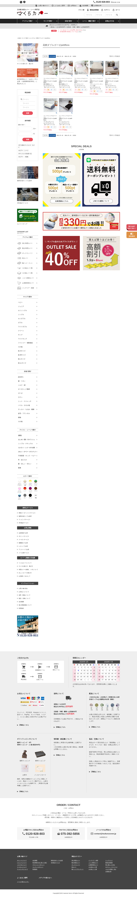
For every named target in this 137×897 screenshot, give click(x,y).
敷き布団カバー (76, 862)
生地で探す (68, 21)
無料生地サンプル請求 (25, 516)
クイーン (21, 330)
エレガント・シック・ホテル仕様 (26, 447)
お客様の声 (108, 871)
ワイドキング (22, 339)
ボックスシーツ (76, 864)
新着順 (74, 56)
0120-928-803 (103, 2)
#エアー (21, 156)
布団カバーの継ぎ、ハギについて (28, 569)
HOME (19, 38)
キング (20, 334)
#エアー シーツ (23, 150)
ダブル (20, 322)
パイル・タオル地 (24, 405)
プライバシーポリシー (38, 864)
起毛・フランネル (24, 413)
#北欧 (26, 156)
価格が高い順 (68, 56)
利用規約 (21, 608)
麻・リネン (21, 381)
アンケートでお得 (24, 549)
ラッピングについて (22, 869)
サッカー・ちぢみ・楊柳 (26, 409)
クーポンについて (22, 867)
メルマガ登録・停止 (110, 869)
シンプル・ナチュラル (25, 443)
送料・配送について (24, 595)
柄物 (19, 417)
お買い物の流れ (23, 588)
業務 (19, 468)
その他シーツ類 (93, 869)
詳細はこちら (23, 725)
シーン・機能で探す (89, 21)
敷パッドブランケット (78, 869)
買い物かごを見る (110, 864)
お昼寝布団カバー (93, 864)
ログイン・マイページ (111, 867)
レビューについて (22, 862)
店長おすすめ (109, 21)
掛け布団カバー (76, 860)
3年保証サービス (23, 523)
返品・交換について (24, 598)
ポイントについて (22, 860)
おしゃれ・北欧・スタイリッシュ (26, 439)
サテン (20, 397)
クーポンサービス (24, 539)
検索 (27, 113)
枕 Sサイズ (21, 351)
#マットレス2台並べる (25, 153)
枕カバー (74, 867)
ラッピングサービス (24, 519)
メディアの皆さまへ (45, 877)
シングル (21, 314)
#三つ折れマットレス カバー (26, 146)
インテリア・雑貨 (93, 860)
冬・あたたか (22, 459)
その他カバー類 (93, 867)
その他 (20, 347)
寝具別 (19, 435)
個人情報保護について (25, 605)
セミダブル (33, 38)
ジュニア (21, 306)
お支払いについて (24, 591)
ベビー (20, 302)
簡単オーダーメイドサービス (27, 513)
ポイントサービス (24, 536)
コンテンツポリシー (38, 867)
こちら (84, 30)
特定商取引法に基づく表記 (40, 862)
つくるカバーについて (25, 563)
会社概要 (21, 601)
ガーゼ (20, 393)
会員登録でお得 (23, 533)
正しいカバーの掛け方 (25, 573)
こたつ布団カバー (93, 862)
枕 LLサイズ (22, 363)
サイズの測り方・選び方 (26, 566)
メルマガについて (22, 864)
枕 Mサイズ (22, 355)
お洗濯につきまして (24, 576)
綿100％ (21, 377)
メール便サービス (24, 553)
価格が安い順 (60, 56)
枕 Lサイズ (21, 359)
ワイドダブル (22, 326)
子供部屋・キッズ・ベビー (27, 455)
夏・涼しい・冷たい (24, 464)
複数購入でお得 (23, 543)
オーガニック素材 (24, 389)
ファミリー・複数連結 (25, 343)
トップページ (109, 860)
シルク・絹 (21, 385)
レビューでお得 (23, 546)
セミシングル (22, 310)
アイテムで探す (27, 21)
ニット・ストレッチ (24, 401)
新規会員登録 (109, 862)
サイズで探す (48, 21)
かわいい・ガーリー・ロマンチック (27, 451)
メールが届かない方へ (23, 881)
